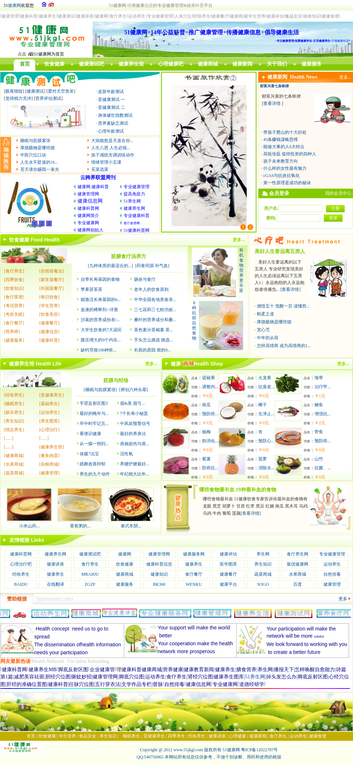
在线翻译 (55, 584)
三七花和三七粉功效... (155, 309)
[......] (8, 438)
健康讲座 (55, 564)
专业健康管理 (332, 554)
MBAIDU (90, 574)
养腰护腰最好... (134, 463)
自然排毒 (332, 574)
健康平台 (228, 584)
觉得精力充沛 (18, 98)
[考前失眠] (14, 314)
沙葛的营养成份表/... (100, 319)
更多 (343, 598)
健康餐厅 (228, 574)
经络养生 (21, 574)
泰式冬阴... (131, 525)
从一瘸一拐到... (94, 443)
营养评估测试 (48, 98)
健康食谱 (317, 736)
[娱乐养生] (14, 412)
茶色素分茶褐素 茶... (153, 329)
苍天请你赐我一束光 (39, 169)
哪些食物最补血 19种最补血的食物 (237, 489)
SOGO (263, 584)
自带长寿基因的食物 (100, 279)
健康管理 (332, 584)
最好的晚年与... (94, 413)
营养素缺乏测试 (113, 123)
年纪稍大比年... (134, 474)
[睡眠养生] (14, 403)
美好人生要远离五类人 (280, 251)
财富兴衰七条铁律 (274, 86)
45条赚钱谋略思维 (280, 139)
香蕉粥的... (80, 525)
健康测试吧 (90, 554)
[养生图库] (49, 421)
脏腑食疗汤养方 (128, 256)
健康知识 (159, 574)
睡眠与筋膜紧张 (35, 140)
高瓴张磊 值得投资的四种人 (289, 153)
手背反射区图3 (94, 403)
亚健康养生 (154, 736)
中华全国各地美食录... (155, 299)
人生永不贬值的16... (39, 162)
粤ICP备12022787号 (259, 749)
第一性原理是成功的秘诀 (287, 182)
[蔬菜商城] (14, 472)
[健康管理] (49, 472)
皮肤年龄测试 (111, 91)
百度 (297, 584)
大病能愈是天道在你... (112, 140)
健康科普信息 (159, 564)
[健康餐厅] (49, 323)
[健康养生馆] (51, 447)
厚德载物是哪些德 (37, 147)
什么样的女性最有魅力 (285, 168)
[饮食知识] (14, 288)
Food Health (45, 240)
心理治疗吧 (21, 564)
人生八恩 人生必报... (110, 147)
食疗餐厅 (193, 574)
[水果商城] (14, 464)
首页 (31, 736)
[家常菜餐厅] (51, 279)
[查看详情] (291, 289)
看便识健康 (90, 433)
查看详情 (272, 103)
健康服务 (124, 584)
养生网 (262, 554)
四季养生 (176, 736)
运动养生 (332, 564)
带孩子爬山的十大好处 (285, 132)
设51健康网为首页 (47, 54)
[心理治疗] (49, 429)
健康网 (14, 5)
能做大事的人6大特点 (283, 146)
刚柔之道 (265, 313)
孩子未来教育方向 (280, 161)
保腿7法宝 (89, 453)
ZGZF (90, 584)
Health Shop (208, 364)
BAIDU (21, 584)
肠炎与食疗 (145, 279)
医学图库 (228, 564)
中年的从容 (267, 337)
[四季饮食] (14, 279)
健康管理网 (159, 554)
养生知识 (263, 564)
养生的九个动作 (95, 474)
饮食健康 (19, 240)
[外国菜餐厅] (51, 288)
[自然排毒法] (51, 271)
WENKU (194, 584)
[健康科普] (49, 340)
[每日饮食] (49, 297)
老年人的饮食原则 (151, 289)
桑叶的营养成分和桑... (155, 319)
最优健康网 (297, 564)
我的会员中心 (338, 193)
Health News (303, 77)
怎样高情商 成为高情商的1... (284, 345)
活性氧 (126, 453)
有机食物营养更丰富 (241, 270)
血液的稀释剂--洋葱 (99, 309)
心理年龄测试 (111, 131)
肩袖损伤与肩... (134, 443)
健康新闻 (278, 77)
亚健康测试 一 (111, 99)
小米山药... (29, 525)
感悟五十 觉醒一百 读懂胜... (283, 306)
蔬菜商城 (263, 574)
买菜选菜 (99, 169)
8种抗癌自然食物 (194, 320)
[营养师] (12, 331)
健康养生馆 (21, 364)
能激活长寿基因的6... (101, 299)
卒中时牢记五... (94, 423)
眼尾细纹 (14, 91)
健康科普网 (21, 554)
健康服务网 (194, 554)
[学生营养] (49, 305)
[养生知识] (14, 421)
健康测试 (35, 91)
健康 (181, 364)
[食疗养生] (14, 271)
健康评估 (228, 554)
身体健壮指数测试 (115, 115)
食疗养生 (90, 564)
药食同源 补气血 (152, 265)
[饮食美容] (49, 314)
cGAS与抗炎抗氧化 (281, 175)
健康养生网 (55, 554)
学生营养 (67, 736)
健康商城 (124, 574)
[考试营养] (14, 305)
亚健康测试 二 (111, 107)
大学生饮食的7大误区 (101, 329)
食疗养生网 (297, 554)
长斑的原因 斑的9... (152, 350)
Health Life (49, 364)
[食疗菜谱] (14, 297)
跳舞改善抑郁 (93, 463)
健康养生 (193, 564)
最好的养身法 (133, 433)
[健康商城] (14, 455)
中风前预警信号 (135, 423)
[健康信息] (49, 331)
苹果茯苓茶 (91, 289)
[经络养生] (14, 395)
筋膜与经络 (116, 380)
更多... (345, 77)
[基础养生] (49, 403)
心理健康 (237, 736)
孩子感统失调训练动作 (112, 155)
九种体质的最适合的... (110, 265)
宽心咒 (263, 329)
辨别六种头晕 (134, 389)
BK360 (159, 584)
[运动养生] (49, 412)
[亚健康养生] (51, 395)
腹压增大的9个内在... (101, 339)
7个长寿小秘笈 (134, 413)
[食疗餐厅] (14, 323)
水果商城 (297, 574)
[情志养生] (14, 429)
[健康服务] (14, 340)
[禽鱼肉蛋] (49, 455)
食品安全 (87, 736)
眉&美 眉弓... (132, 403)
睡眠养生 (131, 736)
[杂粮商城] (49, 464)
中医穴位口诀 (33, 155)
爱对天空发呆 (61, 91)
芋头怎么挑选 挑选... (153, 339)
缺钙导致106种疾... (98, 350)
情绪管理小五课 (106, 162)
